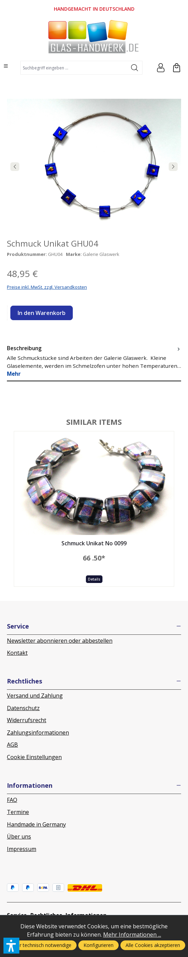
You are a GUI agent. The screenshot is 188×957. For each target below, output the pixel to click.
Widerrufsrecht (26, 720)
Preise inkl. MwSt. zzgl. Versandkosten (47, 287)
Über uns (19, 836)
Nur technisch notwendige (42, 945)
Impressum (21, 849)
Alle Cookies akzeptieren (153, 945)
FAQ (12, 800)
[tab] (94, 361)
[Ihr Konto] (160, 67)
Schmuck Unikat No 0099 (94, 543)
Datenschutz (23, 708)
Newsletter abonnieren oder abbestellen (59, 640)
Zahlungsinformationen (38, 732)
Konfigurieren (98, 945)
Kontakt (17, 653)
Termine (18, 812)
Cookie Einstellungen (34, 757)
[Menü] (5, 66)
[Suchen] (134, 68)
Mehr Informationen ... (132, 934)
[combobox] (73, 68)
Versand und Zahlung (35, 695)
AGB (12, 744)
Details (94, 579)
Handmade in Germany (36, 824)
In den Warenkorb (42, 313)
